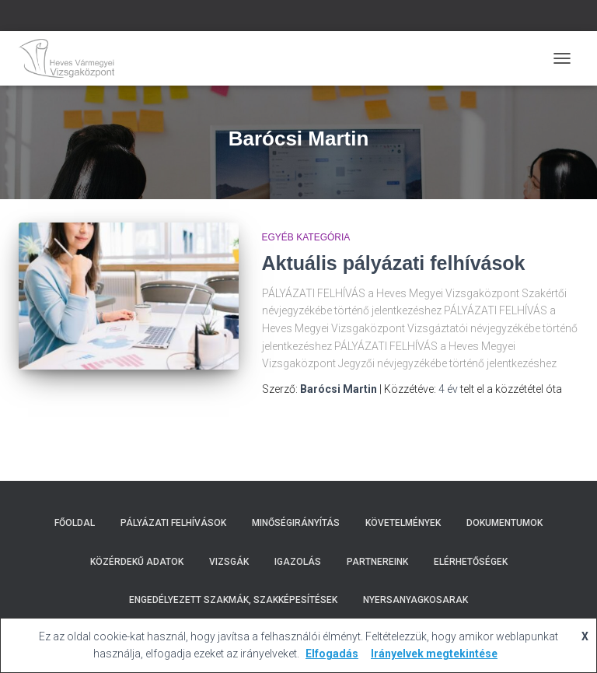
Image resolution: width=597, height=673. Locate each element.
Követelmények (403, 522)
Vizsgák (229, 561)
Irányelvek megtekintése (434, 653)
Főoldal (74, 522)
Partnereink (377, 561)
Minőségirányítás (296, 522)
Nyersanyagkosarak (415, 599)
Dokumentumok (504, 522)
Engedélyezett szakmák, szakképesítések (233, 599)
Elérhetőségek (471, 561)
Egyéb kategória (306, 237)
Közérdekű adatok (136, 561)
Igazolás (297, 561)
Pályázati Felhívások (173, 522)
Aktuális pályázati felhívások (393, 263)
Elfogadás (331, 653)
